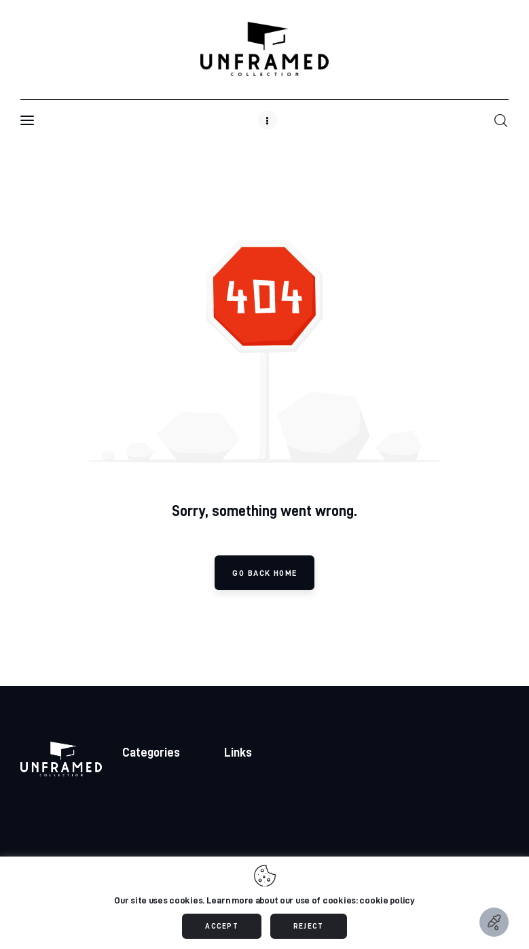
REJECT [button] (308, 926)
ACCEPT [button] (221, 926)
